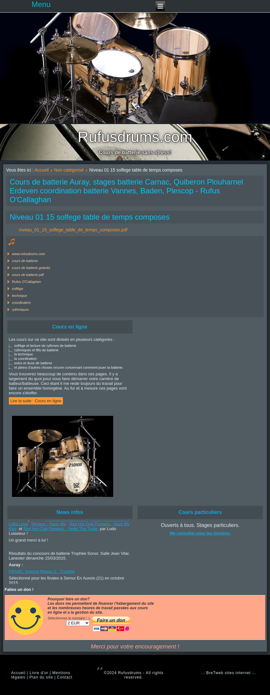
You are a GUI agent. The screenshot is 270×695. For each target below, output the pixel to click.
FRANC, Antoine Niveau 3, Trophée (42, 572)
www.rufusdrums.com (28, 254)
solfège (17, 289)
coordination (21, 302)
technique (19, 295)
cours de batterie (25, 261)
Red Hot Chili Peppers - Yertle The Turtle (60, 529)
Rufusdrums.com (135, 136)
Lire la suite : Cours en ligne (35, 400)
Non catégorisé (69, 169)
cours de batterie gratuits (31, 268)
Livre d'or (39, 673)
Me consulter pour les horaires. (200, 533)
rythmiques (20, 309)
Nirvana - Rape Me (48, 525)
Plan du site (41, 677)
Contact (64, 677)
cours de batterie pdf (28, 275)
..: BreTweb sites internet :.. (228, 673)
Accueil (41, 169)
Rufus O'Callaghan (26, 282)
